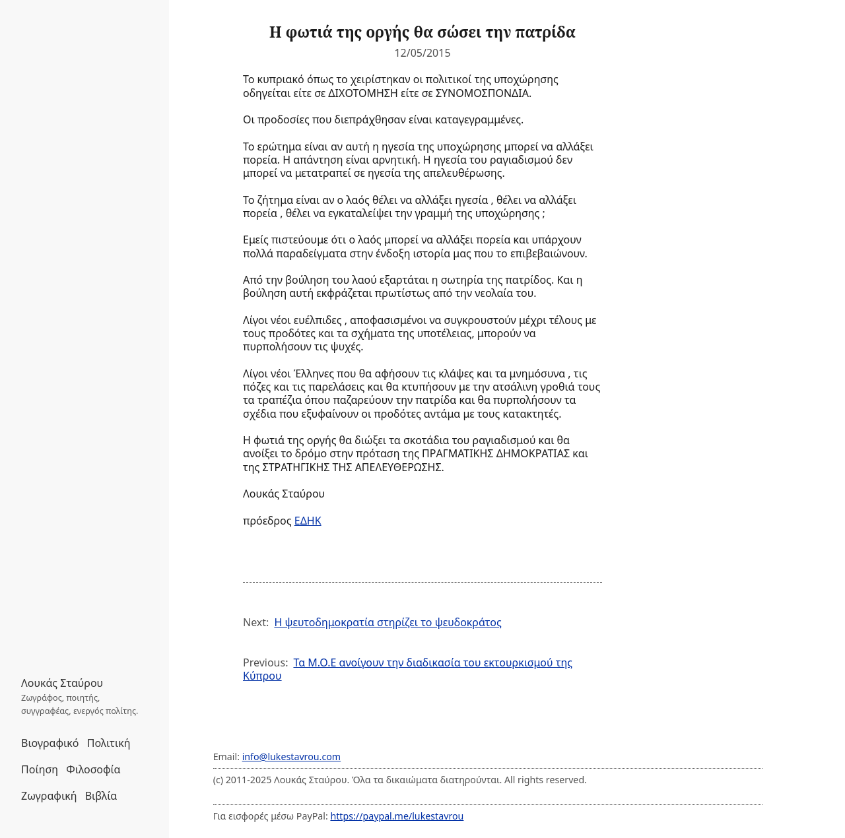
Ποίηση (39, 769)
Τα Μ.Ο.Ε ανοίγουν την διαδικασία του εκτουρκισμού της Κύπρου (407, 669)
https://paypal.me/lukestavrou (396, 816)
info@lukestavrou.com (291, 756)
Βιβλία (101, 796)
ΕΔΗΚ (307, 520)
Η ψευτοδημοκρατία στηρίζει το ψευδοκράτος (387, 622)
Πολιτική (109, 743)
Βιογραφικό (50, 743)
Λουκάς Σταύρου (62, 683)
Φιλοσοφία (93, 769)
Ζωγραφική (49, 796)
